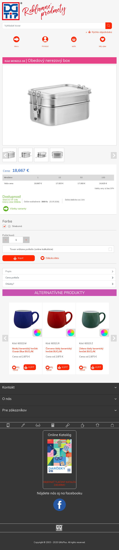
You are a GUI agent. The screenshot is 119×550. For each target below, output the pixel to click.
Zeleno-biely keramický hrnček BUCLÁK (91, 350)
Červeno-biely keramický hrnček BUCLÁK (59, 350)
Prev (5, 155)
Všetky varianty (14, 208)
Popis (8, 271)
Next (114, 155)
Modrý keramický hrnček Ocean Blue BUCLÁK (25, 350)
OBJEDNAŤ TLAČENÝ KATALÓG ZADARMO (59, 483)
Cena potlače (12, 277)
